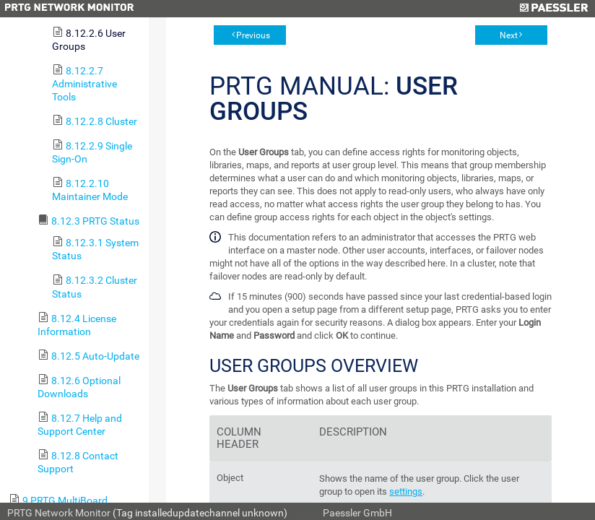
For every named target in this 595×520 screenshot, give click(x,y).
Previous (253, 35)
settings (405, 491)
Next (509, 35)
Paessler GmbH (357, 513)
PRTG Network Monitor (58, 513)
